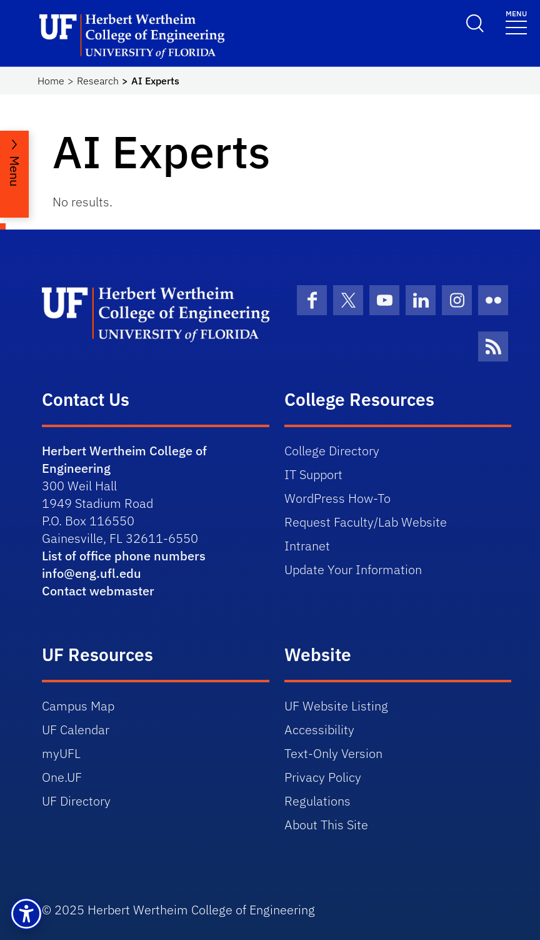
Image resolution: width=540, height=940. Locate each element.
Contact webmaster (98, 590)
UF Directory (76, 800)
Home (51, 80)
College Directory (331, 450)
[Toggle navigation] (516, 21)
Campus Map (78, 705)
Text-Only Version (333, 753)
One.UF (62, 777)
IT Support (313, 474)
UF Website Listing (336, 705)
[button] (26, 913)
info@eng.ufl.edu (91, 573)
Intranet (307, 545)
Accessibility (319, 729)
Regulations (317, 800)
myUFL (61, 753)
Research (98, 80)
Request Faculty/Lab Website (365, 521)
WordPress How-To (337, 498)
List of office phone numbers (124, 555)
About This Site (326, 824)
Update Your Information (353, 569)
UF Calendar (75, 729)
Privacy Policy (322, 777)
